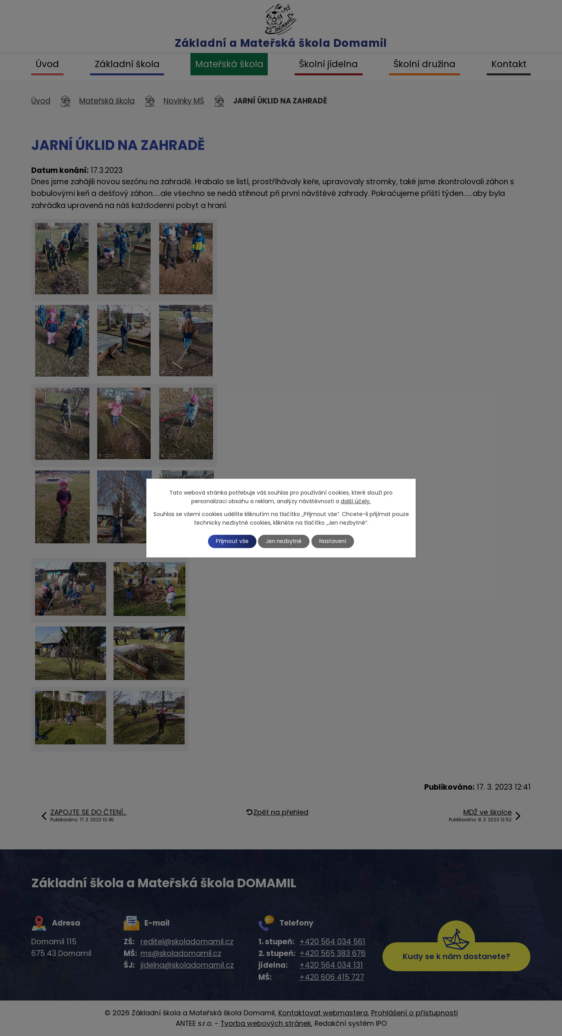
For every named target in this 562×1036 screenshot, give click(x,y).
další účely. (356, 501)
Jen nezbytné (284, 541)
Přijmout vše (231, 541)
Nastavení (334, 541)
